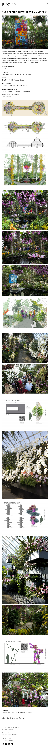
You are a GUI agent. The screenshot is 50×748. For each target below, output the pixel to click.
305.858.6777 (8, 738)
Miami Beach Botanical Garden (13, 718)
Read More (34, 62)
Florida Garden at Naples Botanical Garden (17, 712)
